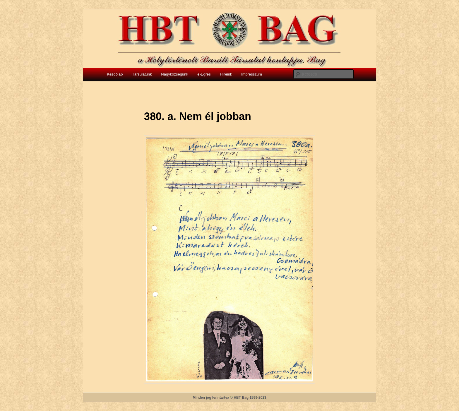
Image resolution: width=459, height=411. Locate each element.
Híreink (226, 74)
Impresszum (251, 74)
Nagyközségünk (174, 74)
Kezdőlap (115, 74)
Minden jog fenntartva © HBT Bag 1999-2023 (229, 397)
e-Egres (204, 74)
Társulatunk (142, 74)
